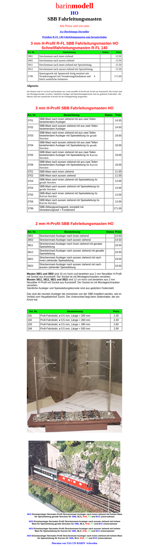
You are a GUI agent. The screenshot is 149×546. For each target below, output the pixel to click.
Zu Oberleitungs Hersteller (74, 31)
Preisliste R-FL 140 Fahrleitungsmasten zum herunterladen (74, 37)
